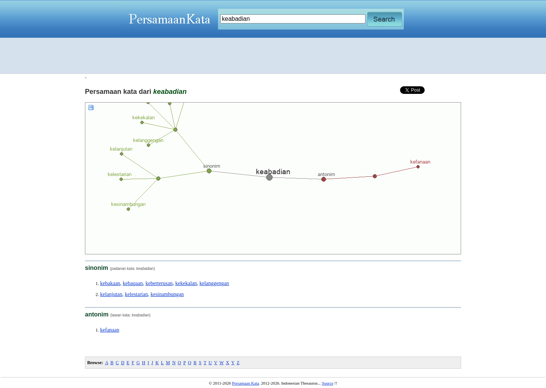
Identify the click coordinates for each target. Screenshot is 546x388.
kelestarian (136, 294)
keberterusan (159, 283)
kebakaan (110, 283)
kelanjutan (111, 294)
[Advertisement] (273, 56)
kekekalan (186, 283)
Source (328, 383)
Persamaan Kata (245, 383)
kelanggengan (214, 283)
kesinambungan (167, 294)
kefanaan (109, 330)
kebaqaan (133, 283)
